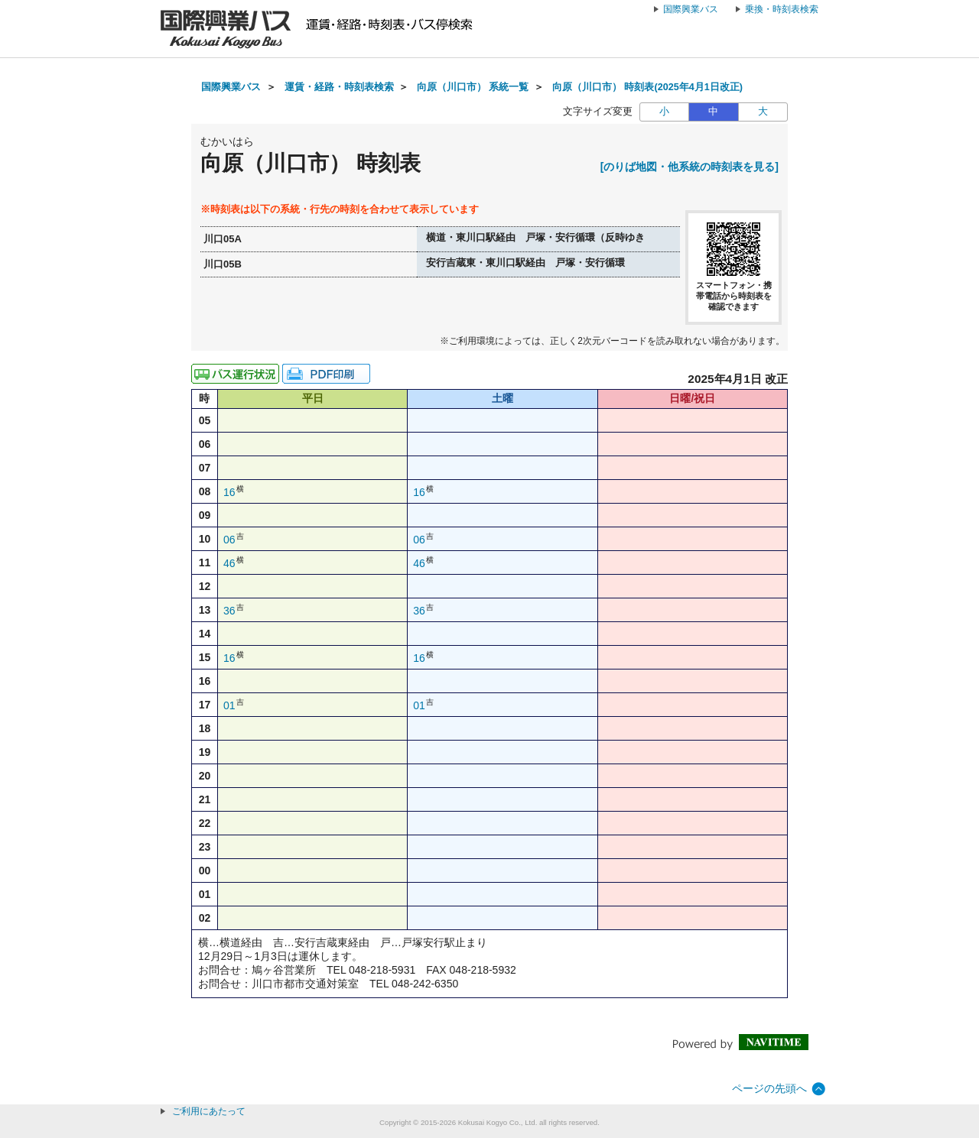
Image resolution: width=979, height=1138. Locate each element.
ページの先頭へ (769, 1088)
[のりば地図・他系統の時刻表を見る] (689, 166)
